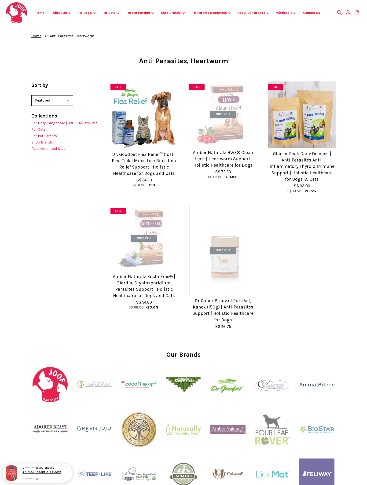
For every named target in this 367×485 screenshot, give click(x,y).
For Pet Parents (140, 13)
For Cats (111, 13)
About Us (62, 13)
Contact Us (311, 13)
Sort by (39, 85)
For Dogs (87, 13)
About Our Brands (253, 13)
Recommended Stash (49, 148)
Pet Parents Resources (211, 13)
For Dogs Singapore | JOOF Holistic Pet (64, 123)
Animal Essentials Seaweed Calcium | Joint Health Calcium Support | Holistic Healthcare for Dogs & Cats (43, 472)
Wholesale (286, 13)
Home (40, 13)
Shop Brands (173, 13)
